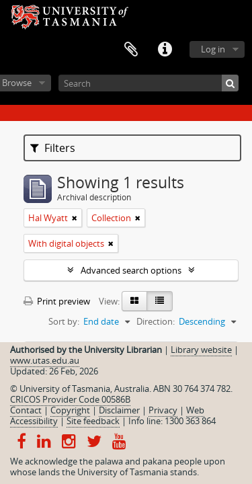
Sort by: (63, 321)
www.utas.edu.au (44, 360)
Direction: (155, 321)
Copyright (70, 410)
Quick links (164, 50)
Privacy (163, 410)
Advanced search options (131, 270)
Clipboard (131, 50)
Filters (52, 147)
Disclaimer (119, 410)
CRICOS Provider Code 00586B (70, 399)
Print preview (57, 301)
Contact (26, 410)
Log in (213, 49)
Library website (201, 350)
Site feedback (93, 421)
